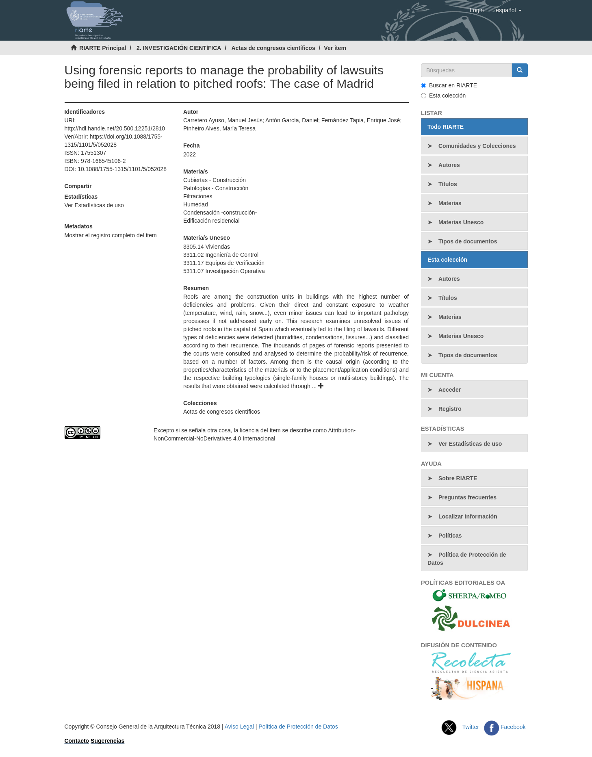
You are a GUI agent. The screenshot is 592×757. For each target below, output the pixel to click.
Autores (449, 165)
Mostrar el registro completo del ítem (111, 235)
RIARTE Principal (102, 48)
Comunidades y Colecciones (477, 146)
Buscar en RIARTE (449, 85)
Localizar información (467, 516)
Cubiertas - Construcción (214, 180)
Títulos (447, 184)
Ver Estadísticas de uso (94, 205)
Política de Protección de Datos (466, 558)
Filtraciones (198, 196)
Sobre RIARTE (457, 478)
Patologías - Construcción (215, 188)
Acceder (449, 389)
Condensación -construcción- (220, 212)
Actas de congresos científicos (273, 48)
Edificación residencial (211, 220)
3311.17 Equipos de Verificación (224, 263)
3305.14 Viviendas (206, 246)
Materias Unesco (461, 222)
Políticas (450, 535)
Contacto (77, 740)
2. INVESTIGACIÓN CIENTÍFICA (179, 48)
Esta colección (443, 95)
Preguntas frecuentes (467, 497)
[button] (509, 10)
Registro (450, 409)
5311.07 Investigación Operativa (224, 271)
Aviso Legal (239, 726)
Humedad (195, 204)
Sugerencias (107, 740)
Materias (450, 203)
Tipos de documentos (467, 241)
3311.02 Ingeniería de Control (220, 255)
